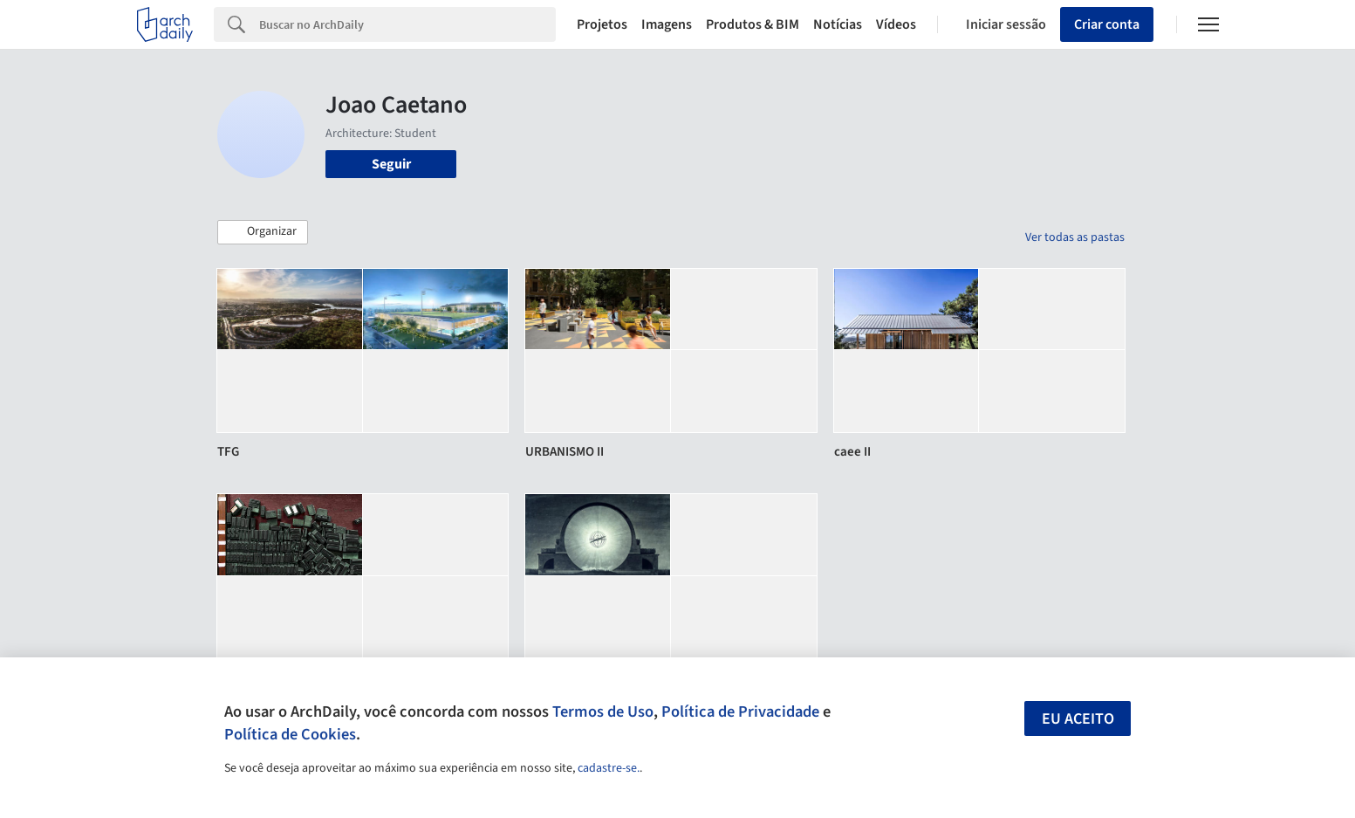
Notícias (837, 24)
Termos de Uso (603, 711)
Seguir (391, 164)
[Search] (408, 24)
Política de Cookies (290, 734)
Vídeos (896, 24)
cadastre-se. (609, 768)
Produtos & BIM (752, 24)
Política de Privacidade (740, 711)
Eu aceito (1078, 719)
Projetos (602, 24)
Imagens (666, 24)
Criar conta (1106, 24)
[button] (262, 232)
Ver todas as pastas (1075, 237)
